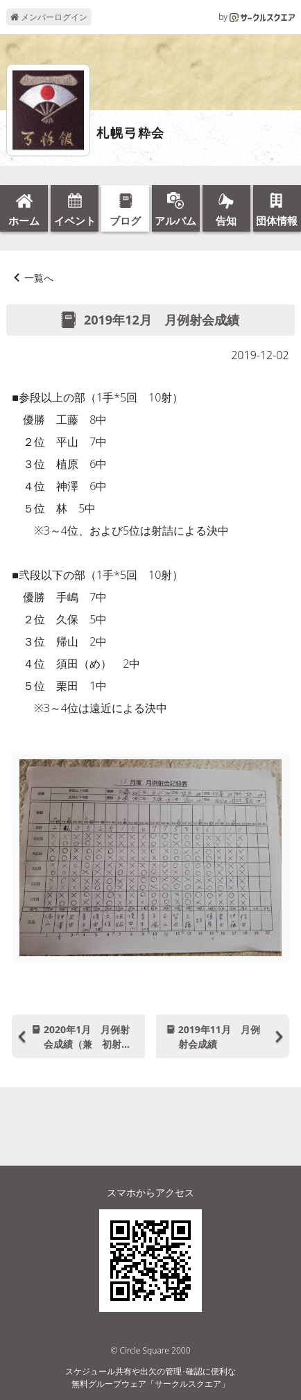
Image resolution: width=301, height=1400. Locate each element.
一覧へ (38, 277)
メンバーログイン (48, 17)
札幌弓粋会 (130, 133)
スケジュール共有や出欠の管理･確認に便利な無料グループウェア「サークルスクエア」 (150, 1377)
